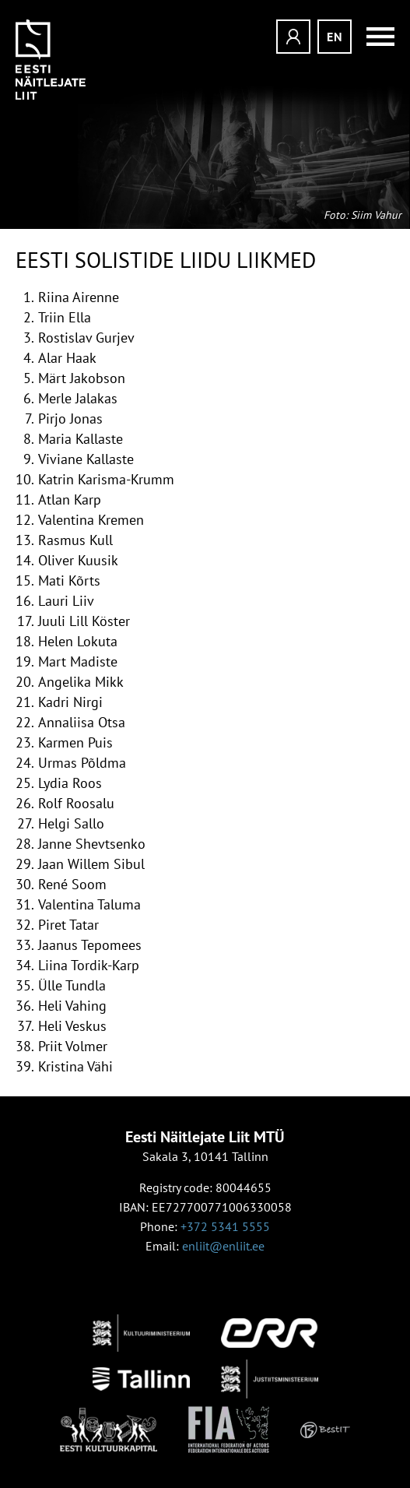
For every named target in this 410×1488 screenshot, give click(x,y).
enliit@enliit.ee (223, 1246)
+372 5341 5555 (225, 1226)
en (335, 36)
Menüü (375, 36)
